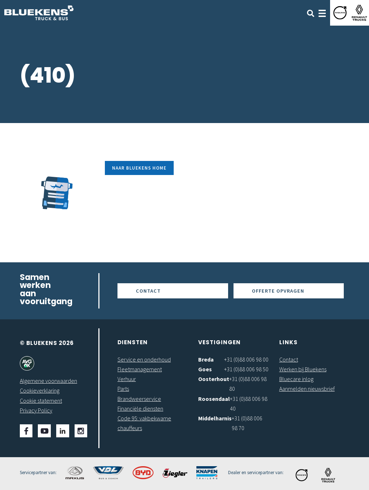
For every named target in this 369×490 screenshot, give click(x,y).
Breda (206, 359)
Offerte (278, 290)
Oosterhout (213, 378)
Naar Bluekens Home (139, 168)
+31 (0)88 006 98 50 (246, 369)
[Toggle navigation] (322, 12)
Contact (148, 291)
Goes (205, 369)
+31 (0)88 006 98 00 (246, 359)
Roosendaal (214, 398)
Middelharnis (215, 418)
